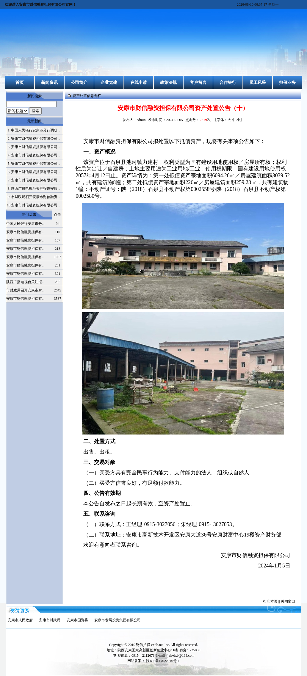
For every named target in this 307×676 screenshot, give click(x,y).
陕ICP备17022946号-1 (163, 661)
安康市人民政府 (20, 620)
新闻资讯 (49, 82)
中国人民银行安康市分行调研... (35, 130)
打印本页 (270, 601)
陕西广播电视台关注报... (25, 282)
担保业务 (287, 82)
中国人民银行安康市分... (25, 224)
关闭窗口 (288, 601)
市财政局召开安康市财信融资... (35, 197)
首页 (19, 82)
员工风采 (257, 82)
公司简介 (79, 82)
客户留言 (198, 82)
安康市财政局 (49, 620)
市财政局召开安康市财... (25, 290)
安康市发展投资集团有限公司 (117, 620)
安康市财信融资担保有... (25, 232)
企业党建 (109, 82)
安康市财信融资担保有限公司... (35, 139)
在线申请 (138, 82)
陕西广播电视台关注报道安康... (35, 188)
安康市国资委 (77, 620)
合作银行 (228, 82)
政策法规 (168, 82)
